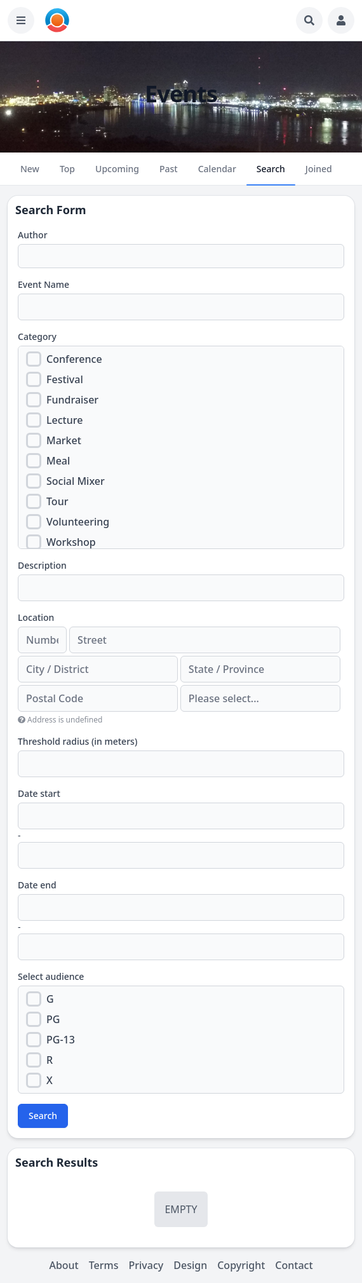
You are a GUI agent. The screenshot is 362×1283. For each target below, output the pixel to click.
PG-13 (60, 1040)
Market (63, 440)
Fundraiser (72, 400)
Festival (64, 379)
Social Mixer (75, 481)
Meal (58, 461)
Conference (74, 359)
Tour (57, 501)
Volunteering (77, 522)
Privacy (146, 1265)
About (63, 1265)
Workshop (71, 542)
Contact (293, 1265)
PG (53, 1019)
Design (190, 1265)
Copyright (241, 1265)
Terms (104, 1265)
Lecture (64, 420)
